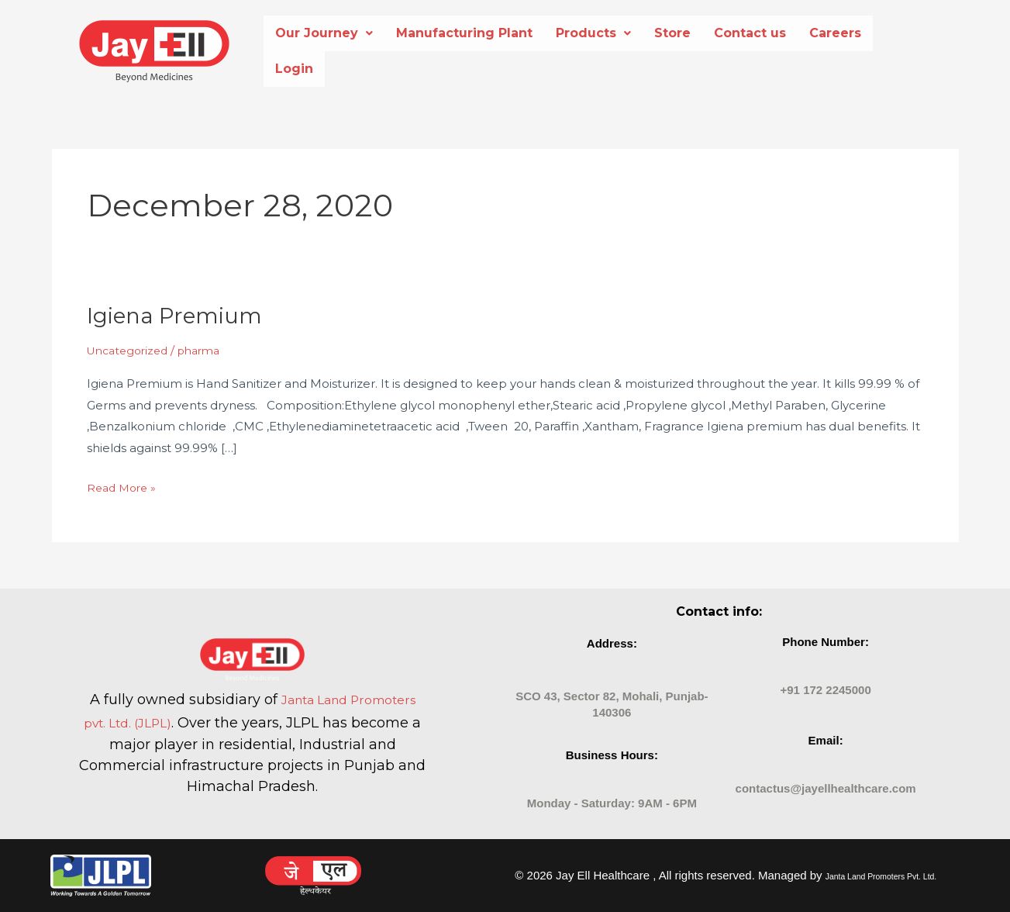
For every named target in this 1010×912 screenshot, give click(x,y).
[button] (324, 33)
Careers (835, 33)
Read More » (124, 486)
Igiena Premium (180, 315)
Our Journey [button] (324, 33)
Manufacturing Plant (464, 33)
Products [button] (593, 33)
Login (294, 68)
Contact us (750, 33)
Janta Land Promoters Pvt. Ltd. (881, 876)
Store (672, 33)
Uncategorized (131, 350)
